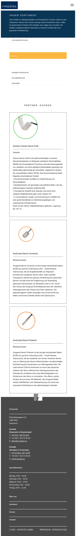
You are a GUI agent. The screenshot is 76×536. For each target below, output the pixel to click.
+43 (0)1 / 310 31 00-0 (20, 435)
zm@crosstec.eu (18, 459)
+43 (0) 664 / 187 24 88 (20, 453)
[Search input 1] (29, 55)
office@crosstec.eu (19, 441)
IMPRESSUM (45, 530)
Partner (12, 512)
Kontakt (12, 520)
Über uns (13, 496)
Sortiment (13, 504)
